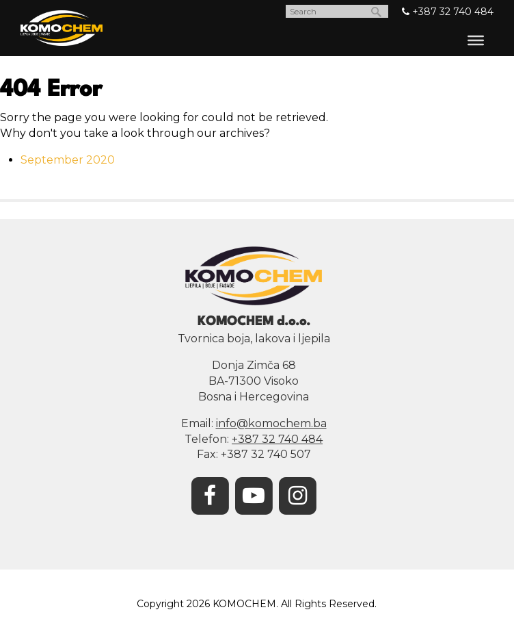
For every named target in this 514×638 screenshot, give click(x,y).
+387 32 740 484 (447, 11)
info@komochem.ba (271, 423)
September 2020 (68, 159)
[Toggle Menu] (476, 40)
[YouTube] (253, 494)
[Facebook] (210, 494)
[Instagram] (297, 494)
